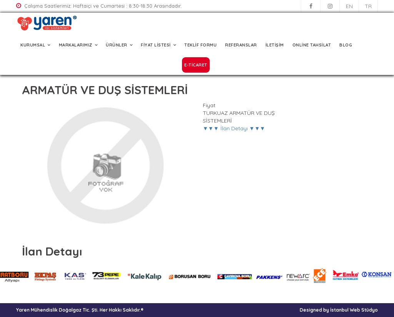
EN (349, 6)
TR (368, 6)
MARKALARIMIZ (75, 45)
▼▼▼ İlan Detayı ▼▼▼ (234, 128)
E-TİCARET (195, 65)
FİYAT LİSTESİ (156, 45)
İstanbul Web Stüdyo (354, 310)
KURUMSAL (32, 45)
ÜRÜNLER (116, 45)
